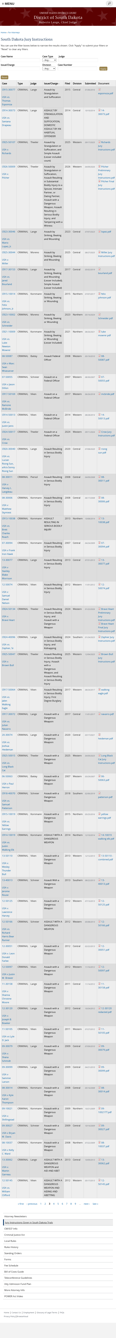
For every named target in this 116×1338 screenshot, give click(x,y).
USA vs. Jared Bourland (8, 277)
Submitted (90, 83)
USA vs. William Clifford (7, 1188)
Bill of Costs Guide (14, 1271)
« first (21, 1203)
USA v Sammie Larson (7, 1074)
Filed (67, 83)
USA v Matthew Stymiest (7, 505)
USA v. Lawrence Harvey (7, 908)
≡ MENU (8, 3)
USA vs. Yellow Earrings (8, 821)
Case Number (65, 64)
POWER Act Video (13, 1296)
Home (3, 32)
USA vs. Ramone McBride (8, 401)
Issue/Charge (7, 64)
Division (46, 64)
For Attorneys (14, 32)
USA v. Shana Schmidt (7, 1053)
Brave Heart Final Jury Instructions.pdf (106, 627)
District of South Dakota (58, 17)
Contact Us (16, 1312)
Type (20, 83)
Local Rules (10, 1240)
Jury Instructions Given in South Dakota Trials (29, 1222)
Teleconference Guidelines (18, 1277)
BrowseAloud (22, 1316)
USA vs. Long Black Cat (8, 763)
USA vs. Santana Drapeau (8, 118)
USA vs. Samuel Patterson (8, 801)
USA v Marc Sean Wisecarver (8, 363)
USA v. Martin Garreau (7, 1167)
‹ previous (32, 1203)
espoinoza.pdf (105, 93)
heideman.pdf (105, 738)
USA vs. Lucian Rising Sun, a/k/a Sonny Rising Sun (8, 459)
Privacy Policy (9, 1316)
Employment (28, 1312)
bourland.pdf (105, 273)
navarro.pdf (107, 714)
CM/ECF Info (10, 1228)
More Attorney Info (14, 1290)
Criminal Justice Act (14, 1234)
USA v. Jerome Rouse (7, 887)
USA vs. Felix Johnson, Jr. (8, 301)
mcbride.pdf (107, 393)
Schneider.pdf (105, 318)
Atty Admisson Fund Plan (17, 1283)
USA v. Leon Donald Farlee (8, 953)
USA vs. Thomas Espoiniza (8, 97)
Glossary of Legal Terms (47, 1312)
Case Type (47, 56)
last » (95, 1203)
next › (87, 1203)
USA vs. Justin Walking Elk (8, 842)
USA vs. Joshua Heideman (7, 742)
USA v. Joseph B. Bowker (7, 1016)
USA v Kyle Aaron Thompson (7, 1095)
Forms (7, 1259)
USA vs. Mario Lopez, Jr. (8, 239)
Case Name (7, 56)
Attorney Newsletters (15, 1216)
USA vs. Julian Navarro (8, 721)
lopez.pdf (106, 231)
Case (4, 83)
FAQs (62, 1312)
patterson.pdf (105, 797)
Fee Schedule (11, 1265)
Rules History (11, 1247)
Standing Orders (13, 1253)
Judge (62, 56)
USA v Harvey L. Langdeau (7, 484)
